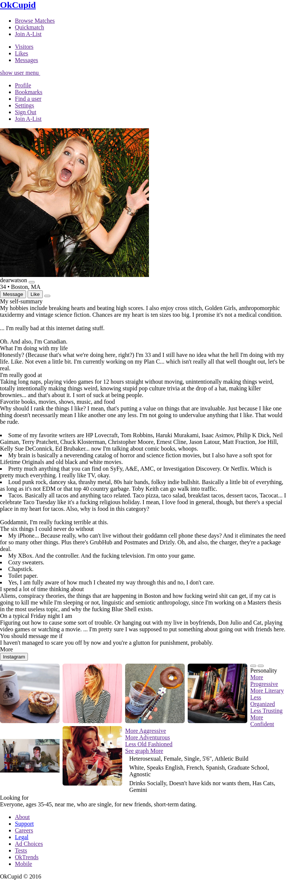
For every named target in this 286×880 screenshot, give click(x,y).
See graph (137, 751)
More (156, 751)
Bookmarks (28, 92)
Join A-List (28, 119)
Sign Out (25, 112)
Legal (21, 837)
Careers (24, 830)
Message (13, 294)
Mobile (23, 864)
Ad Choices (29, 844)
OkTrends (26, 857)
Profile (23, 85)
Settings (24, 105)
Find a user (28, 99)
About (22, 817)
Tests (21, 850)
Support (24, 824)
